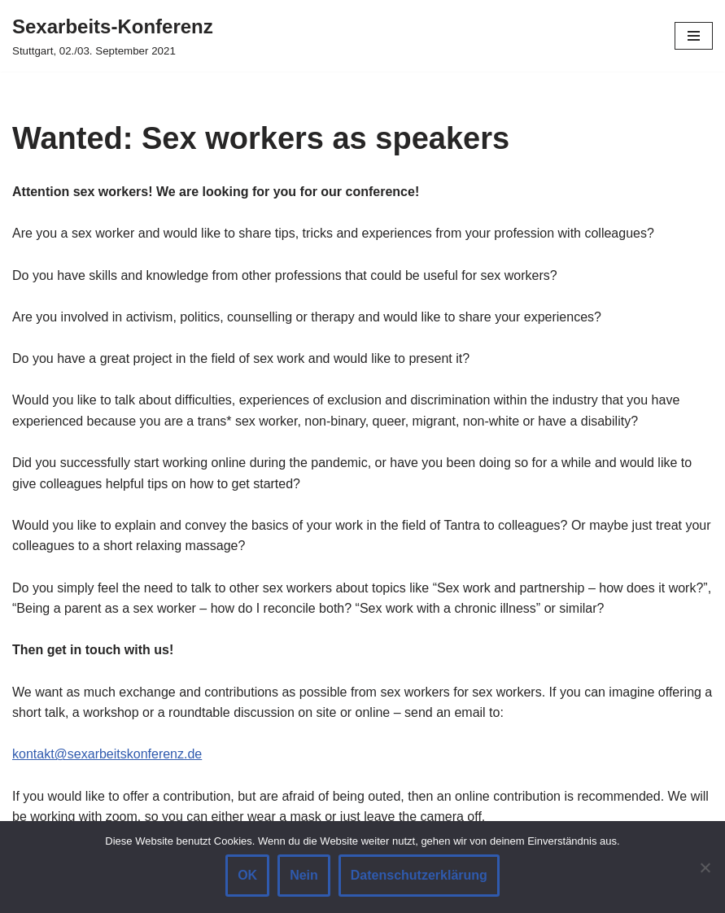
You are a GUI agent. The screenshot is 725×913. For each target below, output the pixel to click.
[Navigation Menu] (694, 36)
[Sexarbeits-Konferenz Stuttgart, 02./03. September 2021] (112, 35)
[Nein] (705, 867)
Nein (304, 875)
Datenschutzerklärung (419, 875)
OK (247, 875)
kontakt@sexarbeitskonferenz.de (107, 754)
